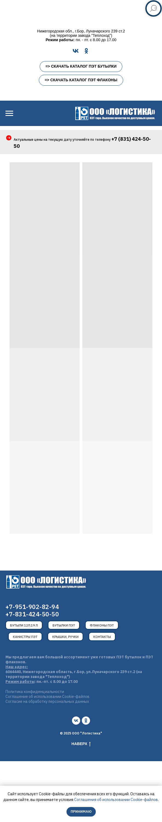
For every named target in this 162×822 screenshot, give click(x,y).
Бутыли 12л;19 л (24, 625)
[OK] (86, 50)
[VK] (75, 50)
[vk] (76, 720)
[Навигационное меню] (9, 113)
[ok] (86, 720)
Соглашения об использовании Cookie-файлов (116, 799)
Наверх (81, 744)
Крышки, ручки (65, 637)
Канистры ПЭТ (25, 637)
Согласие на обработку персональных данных (47, 701)
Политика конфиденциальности (34, 691)
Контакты (102, 637)
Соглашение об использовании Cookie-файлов (47, 696)
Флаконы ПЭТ (102, 625)
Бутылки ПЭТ (64, 625)
